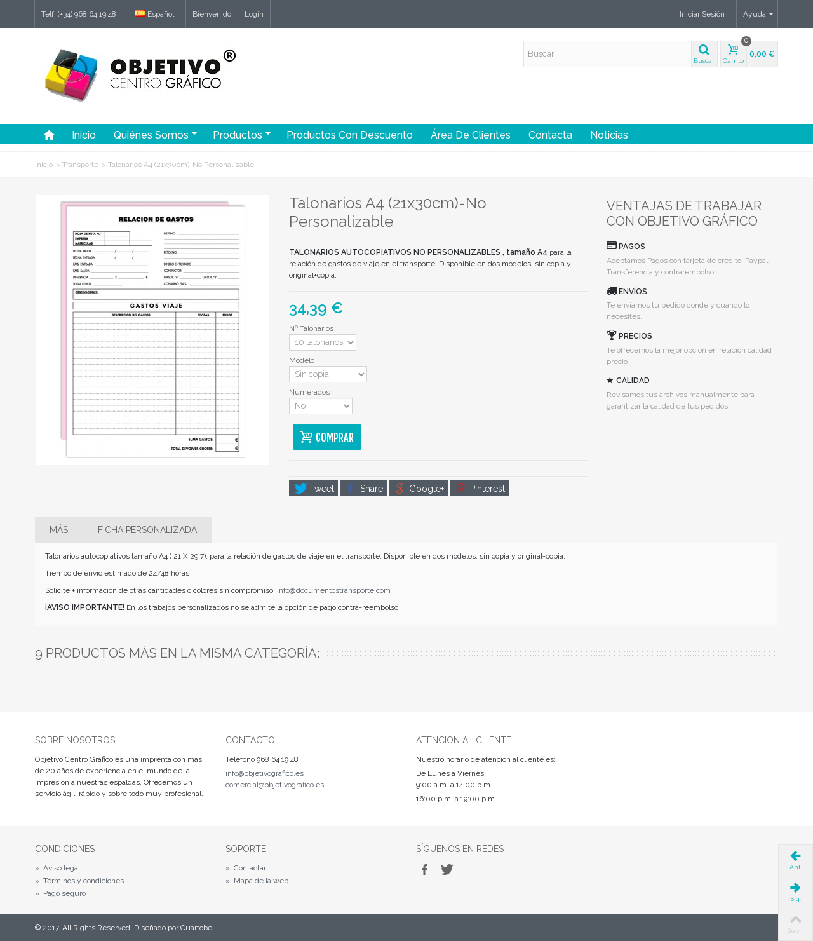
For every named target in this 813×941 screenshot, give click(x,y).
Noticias (609, 135)
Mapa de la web (256, 880)
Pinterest (480, 489)
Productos (242, 135)
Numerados (310, 392)
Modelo (302, 360)
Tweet (314, 489)
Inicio (84, 135)
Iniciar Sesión (702, 14)
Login (254, 14)
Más (59, 530)
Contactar (245, 867)
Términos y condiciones (79, 880)
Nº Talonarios (312, 328)
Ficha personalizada (147, 530)
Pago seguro (60, 893)
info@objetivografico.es (264, 773)
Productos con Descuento (349, 135)
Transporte (80, 164)
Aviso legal (57, 867)
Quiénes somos (156, 135)
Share (364, 489)
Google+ (419, 489)
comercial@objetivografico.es (274, 784)
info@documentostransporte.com (334, 590)
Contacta (550, 135)
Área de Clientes (471, 135)
